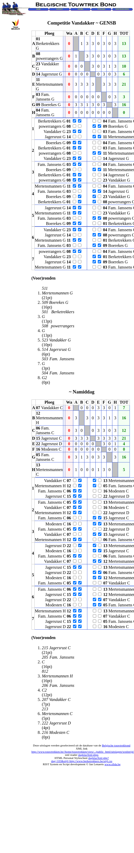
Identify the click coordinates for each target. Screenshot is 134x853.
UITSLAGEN (101, 9)
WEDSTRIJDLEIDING (122, 9)
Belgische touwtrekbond (116, 745)
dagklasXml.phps (88, 754)
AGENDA (80, 9)
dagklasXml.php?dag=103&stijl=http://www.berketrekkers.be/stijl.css (81, 759)
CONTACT (59, 9)
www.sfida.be (112, 764)
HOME (38, 9)
